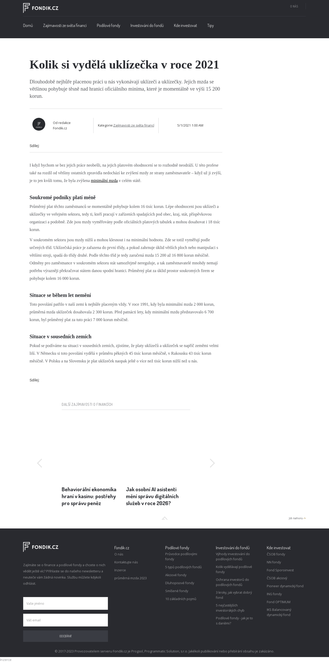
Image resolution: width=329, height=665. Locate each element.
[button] (108, 26)
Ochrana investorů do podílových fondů (232, 582)
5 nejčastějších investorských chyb (230, 608)
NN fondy (274, 562)
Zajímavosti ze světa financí (65, 25)
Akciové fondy (175, 575)
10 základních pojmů (180, 599)
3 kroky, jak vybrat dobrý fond (234, 595)
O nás (294, 6)
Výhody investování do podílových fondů (233, 556)
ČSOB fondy (276, 554)
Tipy (210, 25)
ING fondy (274, 594)
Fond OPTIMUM (278, 602)
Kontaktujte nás (126, 562)
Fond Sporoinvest (280, 570)
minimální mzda (104, 180)
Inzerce (120, 570)
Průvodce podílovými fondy (181, 556)
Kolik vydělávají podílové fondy (234, 569)
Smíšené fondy (176, 591)
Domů (28, 25)
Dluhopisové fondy (179, 583)
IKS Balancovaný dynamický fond (279, 612)
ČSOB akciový (277, 578)
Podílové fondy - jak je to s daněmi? (234, 620)
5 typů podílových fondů (183, 567)
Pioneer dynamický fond (285, 586)
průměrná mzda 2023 (130, 578)
